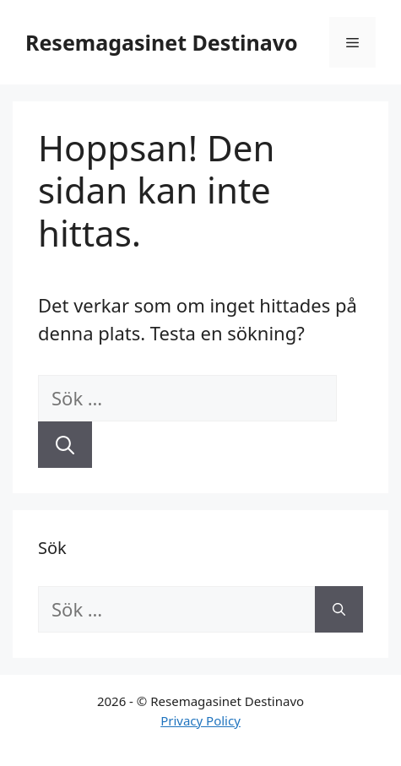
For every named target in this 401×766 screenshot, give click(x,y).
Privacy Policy (200, 720)
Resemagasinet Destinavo (161, 42)
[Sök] (65, 444)
